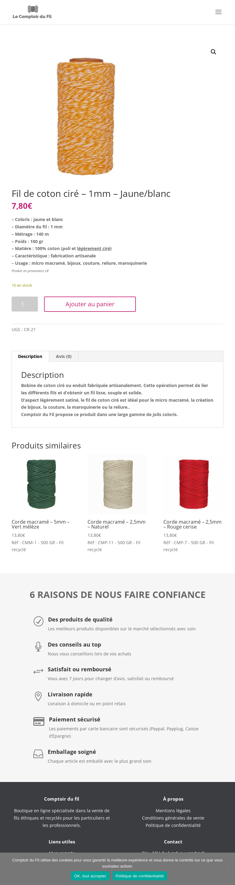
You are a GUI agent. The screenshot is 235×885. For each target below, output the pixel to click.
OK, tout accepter (90, 876)
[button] (213, 51)
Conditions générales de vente (173, 818)
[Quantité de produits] (25, 304)
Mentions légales (173, 810)
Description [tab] (30, 356)
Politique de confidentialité (140, 876)
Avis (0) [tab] (64, 356)
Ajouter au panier (89, 304)
